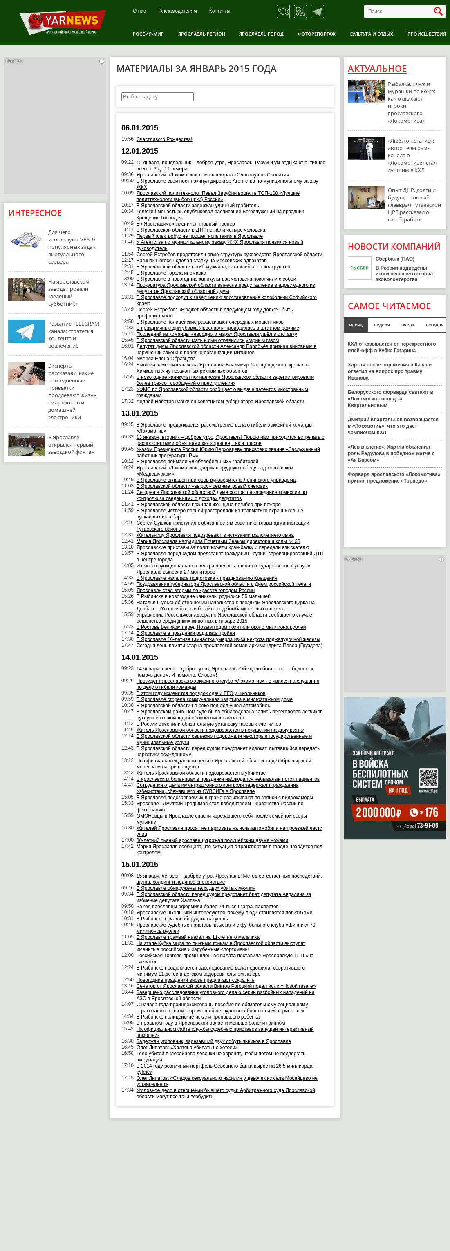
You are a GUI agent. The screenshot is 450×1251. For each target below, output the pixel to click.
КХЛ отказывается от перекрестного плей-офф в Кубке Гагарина (392, 347)
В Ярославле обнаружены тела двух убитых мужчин (196, 888)
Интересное (35, 213)
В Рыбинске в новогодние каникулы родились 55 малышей (204, 596)
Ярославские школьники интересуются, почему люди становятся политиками (225, 913)
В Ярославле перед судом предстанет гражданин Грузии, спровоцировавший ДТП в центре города (230, 557)
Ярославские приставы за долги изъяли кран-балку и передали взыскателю (223, 547)
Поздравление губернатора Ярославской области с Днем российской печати (224, 584)
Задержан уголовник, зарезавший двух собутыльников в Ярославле (214, 1041)
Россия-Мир (148, 34)
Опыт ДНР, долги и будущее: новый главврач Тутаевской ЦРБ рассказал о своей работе (414, 204)
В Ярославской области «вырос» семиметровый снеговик (202, 486)
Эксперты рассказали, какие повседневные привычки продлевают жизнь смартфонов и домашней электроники (72, 391)
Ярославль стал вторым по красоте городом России (196, 590)
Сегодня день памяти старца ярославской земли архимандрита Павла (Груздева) (229, 645)
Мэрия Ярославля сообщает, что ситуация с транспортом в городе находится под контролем (229, 850)
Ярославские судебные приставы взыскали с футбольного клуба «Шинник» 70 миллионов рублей (226, 928)
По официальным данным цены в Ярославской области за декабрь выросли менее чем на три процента (224, 764)
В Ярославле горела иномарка (171, 273)
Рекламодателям (177, 11)
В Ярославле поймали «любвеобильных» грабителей (198, 462)
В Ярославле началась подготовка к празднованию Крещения (207, 578)
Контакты (220, 11)
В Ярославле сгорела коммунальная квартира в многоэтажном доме (215, 699)
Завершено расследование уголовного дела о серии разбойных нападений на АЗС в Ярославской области (226, 995)
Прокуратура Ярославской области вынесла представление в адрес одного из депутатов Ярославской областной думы (226, 288)
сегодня (434, 324)
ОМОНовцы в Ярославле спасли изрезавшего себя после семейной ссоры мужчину (222, 819)
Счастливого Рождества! (165, 139)
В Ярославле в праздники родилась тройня (186, 633)
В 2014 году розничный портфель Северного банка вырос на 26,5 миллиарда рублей (225, 1069)
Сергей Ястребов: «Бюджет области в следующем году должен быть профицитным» (215, 313)
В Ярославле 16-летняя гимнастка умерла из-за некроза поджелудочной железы (228, 639)
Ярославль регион (201, 34)
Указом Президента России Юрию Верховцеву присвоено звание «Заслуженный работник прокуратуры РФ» (228, 452)
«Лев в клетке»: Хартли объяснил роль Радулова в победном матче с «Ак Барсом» (391, 453)
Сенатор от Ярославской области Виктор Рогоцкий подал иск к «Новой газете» (226, 986)
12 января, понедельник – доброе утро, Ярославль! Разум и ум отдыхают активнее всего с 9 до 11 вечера (231, 166)
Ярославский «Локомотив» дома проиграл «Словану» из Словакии (213, 175)
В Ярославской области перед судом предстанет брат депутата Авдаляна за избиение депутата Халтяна (224, 897)
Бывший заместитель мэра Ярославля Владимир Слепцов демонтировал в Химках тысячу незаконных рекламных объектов (223, 368)
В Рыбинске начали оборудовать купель (182, 919)
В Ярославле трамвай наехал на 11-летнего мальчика (198, 937)
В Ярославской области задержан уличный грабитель (198, 205)
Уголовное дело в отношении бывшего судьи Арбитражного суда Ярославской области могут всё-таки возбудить (226, 1093)
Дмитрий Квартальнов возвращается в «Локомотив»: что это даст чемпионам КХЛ (393, 426)
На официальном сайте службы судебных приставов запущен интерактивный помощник (225, 1032)
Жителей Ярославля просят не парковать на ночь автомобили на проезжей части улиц (229, 831)
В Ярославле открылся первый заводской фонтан (71, 444)
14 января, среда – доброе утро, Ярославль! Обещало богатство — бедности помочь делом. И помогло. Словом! (225, 672)
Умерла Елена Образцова (166, 359)
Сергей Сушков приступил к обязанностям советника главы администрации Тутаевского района (223, 526)
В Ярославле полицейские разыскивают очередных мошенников (210, 322)
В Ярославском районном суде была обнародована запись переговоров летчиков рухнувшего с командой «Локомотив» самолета (230, 715)
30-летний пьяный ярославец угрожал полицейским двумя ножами (212, 840)
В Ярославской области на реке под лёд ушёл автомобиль (203, 705)
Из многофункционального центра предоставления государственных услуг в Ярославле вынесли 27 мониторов (223, 569)
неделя (382, 324)
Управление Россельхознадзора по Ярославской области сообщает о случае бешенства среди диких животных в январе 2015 (224, 618)
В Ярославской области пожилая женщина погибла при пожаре (209, 504)
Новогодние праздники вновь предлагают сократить (196, 980)
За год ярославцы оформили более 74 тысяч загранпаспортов (208, 906)
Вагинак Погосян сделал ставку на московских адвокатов (202, 261)
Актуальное (377, 69)
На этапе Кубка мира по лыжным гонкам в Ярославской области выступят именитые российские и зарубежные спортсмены (221, 946)
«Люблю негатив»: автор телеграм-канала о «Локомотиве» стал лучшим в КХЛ (412, 155)
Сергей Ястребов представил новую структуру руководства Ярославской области (229, 254)
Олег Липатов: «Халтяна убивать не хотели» (187, 1047)
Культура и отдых (371, 34)
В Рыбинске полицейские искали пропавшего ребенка (198, 1017)
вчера (407, 324)
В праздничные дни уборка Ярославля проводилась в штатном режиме (218, 328)
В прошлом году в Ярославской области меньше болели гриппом (211, 1023)
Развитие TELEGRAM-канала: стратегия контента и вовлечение (74, 334)
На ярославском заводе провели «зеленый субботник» (69, 292)
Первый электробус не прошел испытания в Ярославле (200, 236)
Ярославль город (261, 34)
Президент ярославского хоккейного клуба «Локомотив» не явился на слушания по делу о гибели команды (228, 684)
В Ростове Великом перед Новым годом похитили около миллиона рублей (221, 627)
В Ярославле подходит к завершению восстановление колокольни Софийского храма (227, 300)
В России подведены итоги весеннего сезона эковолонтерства (404, 273)
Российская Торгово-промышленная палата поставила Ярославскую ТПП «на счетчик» (225, 959)
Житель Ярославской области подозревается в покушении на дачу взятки (220, 730)
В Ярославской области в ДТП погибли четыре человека (201, 230)
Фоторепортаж (317, 34)
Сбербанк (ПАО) (395, 259)
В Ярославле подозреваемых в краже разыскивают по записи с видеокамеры (225, 797)
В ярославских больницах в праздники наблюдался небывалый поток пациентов (228, 779)
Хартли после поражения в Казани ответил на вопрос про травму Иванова (390, 371)
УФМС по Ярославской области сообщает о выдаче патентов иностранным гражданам (222, 392)
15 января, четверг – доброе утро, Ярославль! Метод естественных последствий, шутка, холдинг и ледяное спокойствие (229, 879)
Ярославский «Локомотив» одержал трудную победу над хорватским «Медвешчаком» (215, 471)
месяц (356, 324)
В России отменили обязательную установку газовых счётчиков (209, 724)
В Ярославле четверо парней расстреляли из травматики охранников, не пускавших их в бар (220, 514)
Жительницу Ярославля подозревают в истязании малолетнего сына (215, 535)
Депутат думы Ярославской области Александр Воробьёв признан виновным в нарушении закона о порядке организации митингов (227, 349)
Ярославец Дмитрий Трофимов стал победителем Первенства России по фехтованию (220, 807)
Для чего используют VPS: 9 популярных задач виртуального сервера (72, 246)
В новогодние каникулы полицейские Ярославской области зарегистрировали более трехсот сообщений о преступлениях (225, 380)
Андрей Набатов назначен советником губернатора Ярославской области (220, 401)
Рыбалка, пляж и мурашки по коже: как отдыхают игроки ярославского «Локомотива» (411, 102)
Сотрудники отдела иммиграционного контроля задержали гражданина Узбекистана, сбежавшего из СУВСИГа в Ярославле (217, 788)
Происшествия (426, 34)
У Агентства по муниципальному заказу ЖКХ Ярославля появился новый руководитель (220, 245)
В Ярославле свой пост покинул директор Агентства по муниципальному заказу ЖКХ (227, 184)
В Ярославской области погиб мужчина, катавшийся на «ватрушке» (214, 267)
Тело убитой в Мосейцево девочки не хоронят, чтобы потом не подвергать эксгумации (221, 1057)
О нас (139, 11)
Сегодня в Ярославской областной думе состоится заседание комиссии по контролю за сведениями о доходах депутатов (222, 495)
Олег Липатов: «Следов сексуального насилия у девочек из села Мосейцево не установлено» (227, 1081)
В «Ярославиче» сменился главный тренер (186, 224)
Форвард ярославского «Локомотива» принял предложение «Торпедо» (394, 477)
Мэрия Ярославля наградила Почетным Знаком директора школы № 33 (218, 541)
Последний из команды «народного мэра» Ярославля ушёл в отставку (217, 334)
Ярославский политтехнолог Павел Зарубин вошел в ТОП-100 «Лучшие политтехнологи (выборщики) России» (218, 196)
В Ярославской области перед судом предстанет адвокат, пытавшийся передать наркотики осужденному (228, 751)
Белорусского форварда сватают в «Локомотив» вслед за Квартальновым (390, 398)
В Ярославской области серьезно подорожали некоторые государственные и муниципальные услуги (224, 739)
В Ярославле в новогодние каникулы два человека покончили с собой (216, 279)
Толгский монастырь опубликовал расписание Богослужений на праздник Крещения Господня (220, 215)
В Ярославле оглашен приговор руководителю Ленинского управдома (216, 480)
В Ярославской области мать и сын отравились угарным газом (208, 340)
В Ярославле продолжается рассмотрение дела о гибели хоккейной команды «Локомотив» (225, 428)
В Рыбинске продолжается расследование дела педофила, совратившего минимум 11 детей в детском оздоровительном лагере (221, 971)
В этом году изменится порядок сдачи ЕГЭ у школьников (201, 693)
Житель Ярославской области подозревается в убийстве (201, 773)
